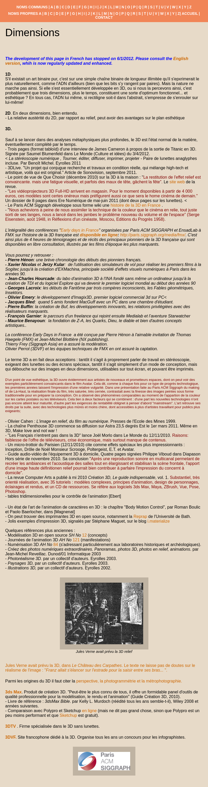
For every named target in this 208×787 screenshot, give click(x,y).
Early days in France (80, 230)
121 (76, 540)
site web (177, 182)
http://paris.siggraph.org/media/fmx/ (152, 235)
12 (84, 535)
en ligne (89, 710)
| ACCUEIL (189, 13)
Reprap (140, 516)
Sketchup (68, 715)
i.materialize (158, 521)
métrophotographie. (164, 681)
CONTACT (104, 17)
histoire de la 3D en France (136, 205)
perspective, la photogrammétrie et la (111, 681)
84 (55, 544)
